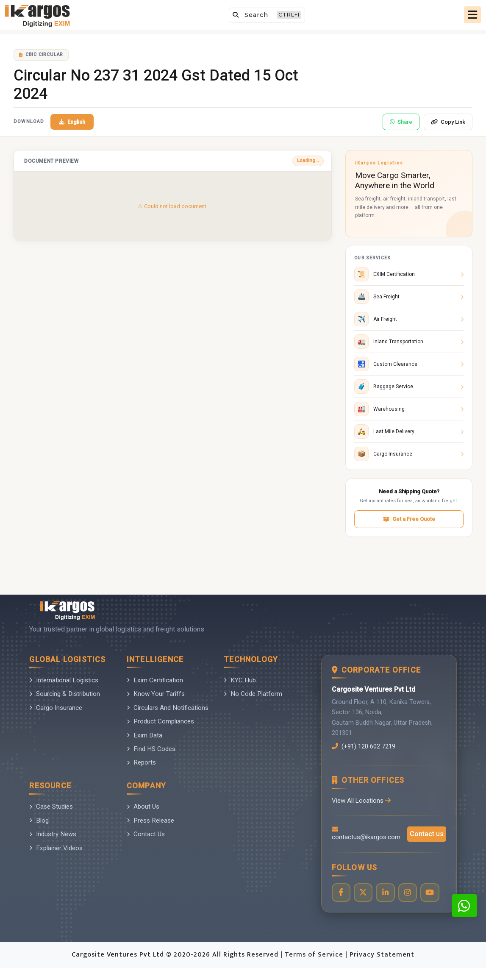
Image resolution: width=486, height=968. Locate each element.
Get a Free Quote (409, 519)
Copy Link (448, 122)
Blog (39, 820)
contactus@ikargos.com (366, 833)
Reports (141, 762)
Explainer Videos (56, 848)
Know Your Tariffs (156, 694)
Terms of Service (315, 955)
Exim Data (144, 735)
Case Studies (51, 806)
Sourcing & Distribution (64, 694)
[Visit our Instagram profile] (408, 892)
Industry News (52, 834)
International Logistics (63, 680)
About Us (143, 806)
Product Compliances (160, 721)
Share (401, 122)
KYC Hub (240, 680)
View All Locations (361, 800)
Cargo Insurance (55, 708)
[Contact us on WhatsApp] (464, 905)
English (72, 122)
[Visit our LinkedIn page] (386, 892)
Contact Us (146, 834)
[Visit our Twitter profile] (363, 892)
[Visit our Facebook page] (341, 892)
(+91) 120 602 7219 (366, 746)
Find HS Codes (151, 749)
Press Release (150, 820)
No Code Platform (253, 694)
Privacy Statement (382, 955)
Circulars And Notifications (167, 708)
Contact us (427, 834)
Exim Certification (155, 680)
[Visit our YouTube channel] (431, 892)
